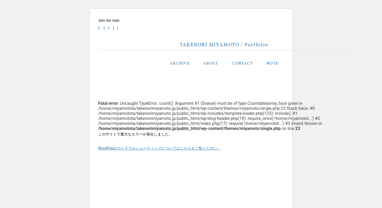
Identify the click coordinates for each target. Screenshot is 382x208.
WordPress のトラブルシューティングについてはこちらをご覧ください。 (159, 148)
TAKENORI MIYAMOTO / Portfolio (224, 45)
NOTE (273, 63)
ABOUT (210, 63)
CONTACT (242, 63)
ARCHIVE (179, 63)
